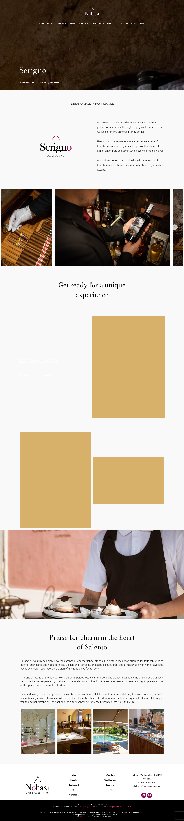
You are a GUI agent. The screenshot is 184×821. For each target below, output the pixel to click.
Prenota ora (137, 23)
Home (41, 23)
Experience (98, 23)
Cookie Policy (95, 806)
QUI (81, 816)
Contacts (123, 23)
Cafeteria (61, 23)
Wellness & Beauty (79, 23)
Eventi (110, 23)
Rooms (50, 23)
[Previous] (9, 227)
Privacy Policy (82, 806)
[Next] (175, 227)
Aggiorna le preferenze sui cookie (116, 806)
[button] (23, 731)
